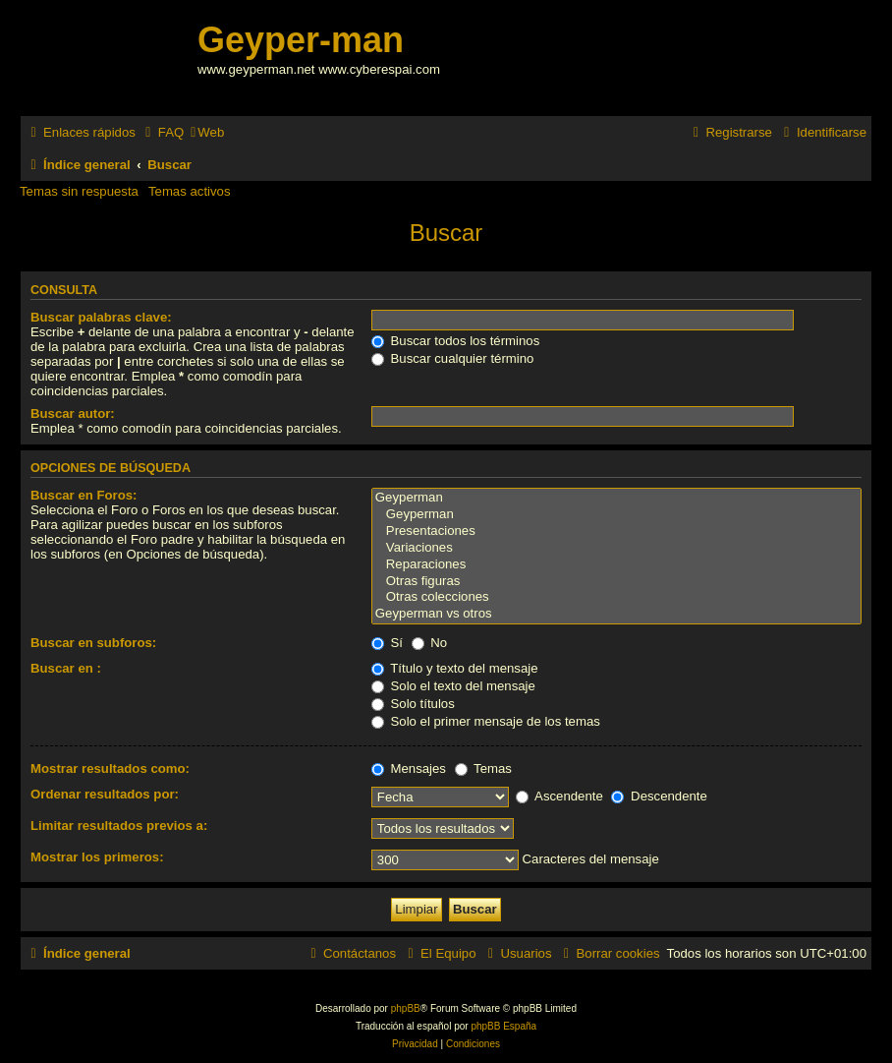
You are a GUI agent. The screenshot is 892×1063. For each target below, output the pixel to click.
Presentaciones (616, 531)
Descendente (658, 796)
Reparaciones (616, 565)
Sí (387, 642)
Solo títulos (413, 703)
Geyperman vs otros (616, 614)
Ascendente (559, 796)
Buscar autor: (72, 413)
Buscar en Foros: (83, 495)
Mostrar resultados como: (110, 768)
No (430, 642)
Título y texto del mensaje (454, 668)
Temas (483, 768)
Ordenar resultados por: (104, 794)
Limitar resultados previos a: (118, 825)
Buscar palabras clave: (101, 317)
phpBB (405, 1008)
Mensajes (408, 768)
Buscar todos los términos (455, 340)
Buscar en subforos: (93, 642)
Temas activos (189, 191)
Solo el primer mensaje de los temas (485, 721)
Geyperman (616, 498)
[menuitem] (162, 132)
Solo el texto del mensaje (453, 686)
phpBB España (503, 1026)
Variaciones (616, 548)
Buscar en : (65, 668)
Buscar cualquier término (452, 358)
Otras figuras (616, 581)
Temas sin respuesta (79, 191)
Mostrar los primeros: (97, 857)
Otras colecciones (616, 597)
